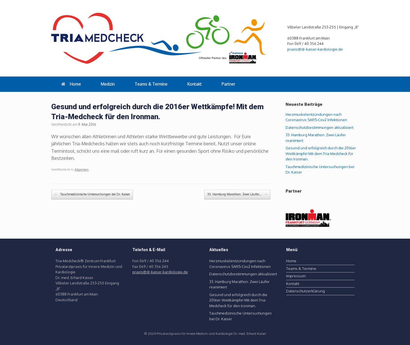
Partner (228, 84)
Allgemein (82, 170)
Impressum (296, 276)
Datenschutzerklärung (305, 291)
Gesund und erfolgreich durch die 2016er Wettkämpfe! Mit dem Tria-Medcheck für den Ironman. (321, 153)
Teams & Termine (151, 84)
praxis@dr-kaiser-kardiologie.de (315, 49)
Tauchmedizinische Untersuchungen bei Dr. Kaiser (92, 194)
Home (71, 84)
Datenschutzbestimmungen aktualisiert (319, 127)
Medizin (108, 84)
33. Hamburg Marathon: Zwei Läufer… (237, 194)
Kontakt (194, 84)
